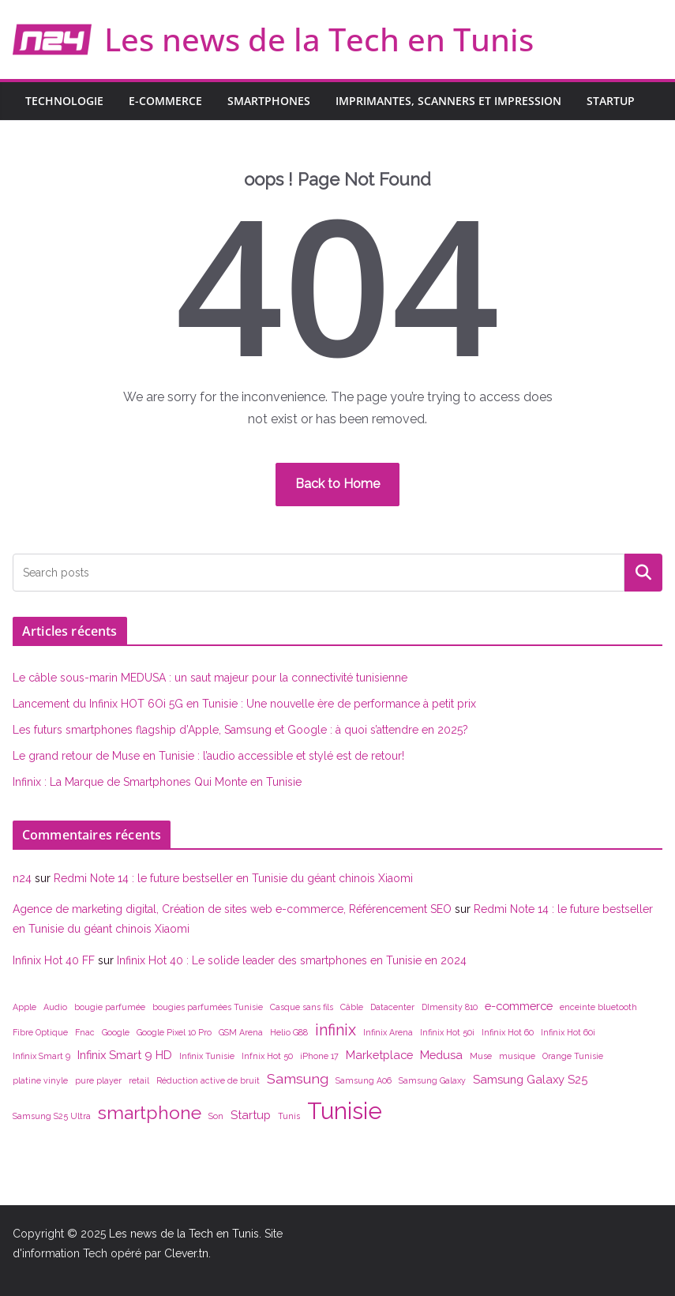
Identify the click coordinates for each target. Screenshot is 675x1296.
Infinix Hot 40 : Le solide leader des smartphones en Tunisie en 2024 (292, 960)
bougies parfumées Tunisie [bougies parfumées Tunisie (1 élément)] (207, 1007)
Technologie (64, 100)
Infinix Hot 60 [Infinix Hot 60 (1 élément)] (508, 1032)
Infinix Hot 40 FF (54, 960)
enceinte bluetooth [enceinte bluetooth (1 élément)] (598, 1007)
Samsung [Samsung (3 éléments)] (297, 1078)
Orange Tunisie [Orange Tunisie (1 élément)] (572, 1056)
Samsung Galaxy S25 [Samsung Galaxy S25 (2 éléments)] (530, 1079)
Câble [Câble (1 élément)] (351, 1007)
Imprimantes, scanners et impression (448, 100)
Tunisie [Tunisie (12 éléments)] (344, 1111)
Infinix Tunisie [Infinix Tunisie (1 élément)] (206, 1056)
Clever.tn (186, 1253)
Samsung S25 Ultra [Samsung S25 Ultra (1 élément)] (52, 1116)
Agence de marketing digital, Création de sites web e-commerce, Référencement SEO (232, 909)
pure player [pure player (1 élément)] (98, 1080)
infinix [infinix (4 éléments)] (335, 1029)
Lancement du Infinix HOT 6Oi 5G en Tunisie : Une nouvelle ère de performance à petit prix (244, 703)
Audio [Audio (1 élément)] (55, 1007)
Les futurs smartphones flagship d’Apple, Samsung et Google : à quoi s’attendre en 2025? (240, 729)
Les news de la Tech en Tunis (319, 39)
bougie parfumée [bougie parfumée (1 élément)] (109, 1007)
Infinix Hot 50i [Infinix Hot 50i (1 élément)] (447, 1032)
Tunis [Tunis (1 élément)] (289, 1116)
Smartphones (268, 100)
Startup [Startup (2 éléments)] (251, 1114)
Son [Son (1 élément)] (215, 1116)
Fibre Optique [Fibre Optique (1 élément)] (40, 1032)
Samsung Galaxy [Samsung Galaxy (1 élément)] (432, 1080)
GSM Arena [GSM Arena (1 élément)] (241, 1032)
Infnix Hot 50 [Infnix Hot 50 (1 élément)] (267, 1056)
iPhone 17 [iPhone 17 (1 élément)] (319, 1056)
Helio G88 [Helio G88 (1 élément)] (289, 1032)
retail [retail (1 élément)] (139, 1080)
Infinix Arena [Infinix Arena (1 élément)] (388, 1032)
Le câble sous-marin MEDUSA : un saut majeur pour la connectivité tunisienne (210, 677)
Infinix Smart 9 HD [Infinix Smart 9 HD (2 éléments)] (124, 1054)
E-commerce (165, 100)
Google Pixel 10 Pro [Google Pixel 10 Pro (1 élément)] (174, 1032)
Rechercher (643, 572)
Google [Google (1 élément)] (115, 1032)
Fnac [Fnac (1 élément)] (85, 1032)
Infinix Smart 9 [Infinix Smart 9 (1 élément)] (41, 1056)
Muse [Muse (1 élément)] (481, 1056)
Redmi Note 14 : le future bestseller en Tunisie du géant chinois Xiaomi (233, 878)
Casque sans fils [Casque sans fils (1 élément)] (301, 1007)
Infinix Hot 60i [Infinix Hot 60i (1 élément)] (568, 1032)
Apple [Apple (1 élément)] (24, 1007)
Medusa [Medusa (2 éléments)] (441, 1054)
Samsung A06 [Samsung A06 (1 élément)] (364, 1080)
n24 (22, 878)
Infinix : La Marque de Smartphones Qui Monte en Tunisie (157, 782)
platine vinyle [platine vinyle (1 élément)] (40, 1080)
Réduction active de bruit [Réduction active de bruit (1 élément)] (208, 1080)
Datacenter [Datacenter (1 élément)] (392, 1007)
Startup (611, 100)
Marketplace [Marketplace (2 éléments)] (379, 1054)
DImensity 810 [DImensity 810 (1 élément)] (450, 1007)
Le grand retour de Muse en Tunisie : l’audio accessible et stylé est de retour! (208, 755)
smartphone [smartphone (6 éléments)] (149, 1112)
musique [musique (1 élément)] (517, 1056)
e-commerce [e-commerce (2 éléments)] (519, 1005)
